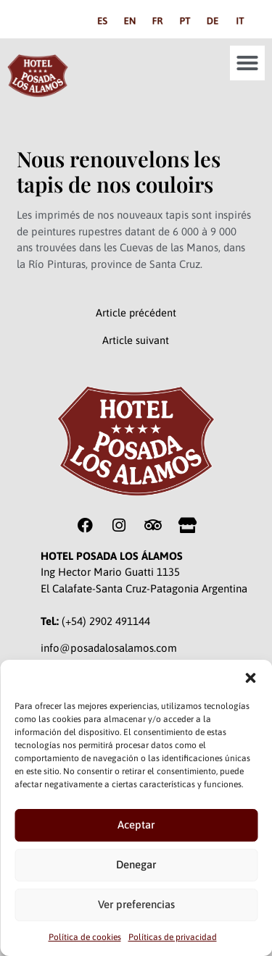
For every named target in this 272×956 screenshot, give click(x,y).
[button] (250, 678)
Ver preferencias (136, 904)
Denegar (136, 864)
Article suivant (135, 340)
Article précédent (136, 313)
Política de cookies (85, 937)
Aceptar (136, 824)
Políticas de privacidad (172, 937)
